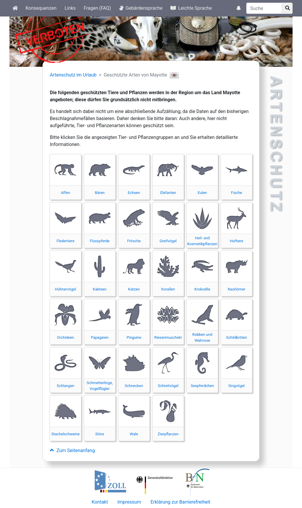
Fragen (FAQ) (97, 8)
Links (70, 8)
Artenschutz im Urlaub (73, 75)
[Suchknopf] (287, 8)
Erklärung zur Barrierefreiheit (180, 502)
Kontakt (100, 502)
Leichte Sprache (191, 8)
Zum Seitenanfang (72, 450)
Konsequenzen (41, 8)
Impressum (129, 502)
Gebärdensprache (141, 8)
